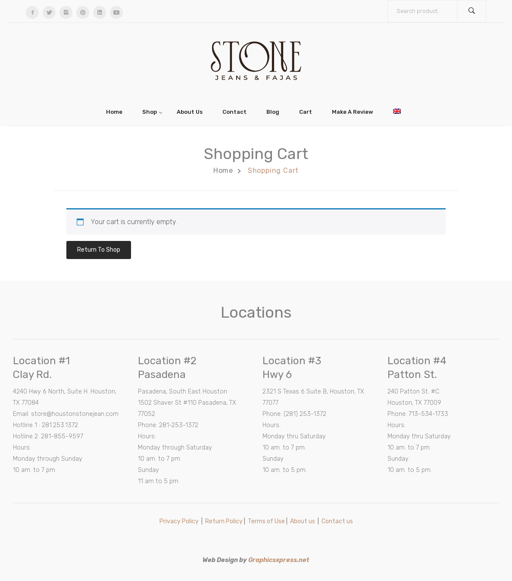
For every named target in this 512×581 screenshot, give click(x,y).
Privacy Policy (179, 521)
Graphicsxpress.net (278, 560)
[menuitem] (117, 112)
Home (223, 170)
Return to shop (98, 249)
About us (302, 521)
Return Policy (224, 521)
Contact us (337, 521)
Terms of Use (266, 521)
